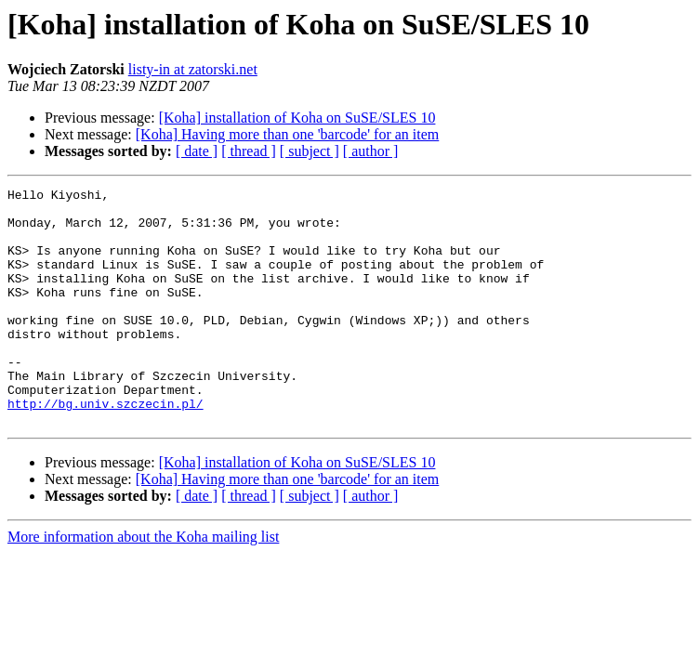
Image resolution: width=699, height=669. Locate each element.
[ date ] (197, 151)
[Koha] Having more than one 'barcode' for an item (288, 134)
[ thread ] (248, 151)
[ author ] (371, 151)
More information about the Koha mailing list (143, 584)
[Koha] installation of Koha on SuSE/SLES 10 (297, 117)
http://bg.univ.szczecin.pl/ (105, 447)
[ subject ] (309, 151)
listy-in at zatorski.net (192, 69)
